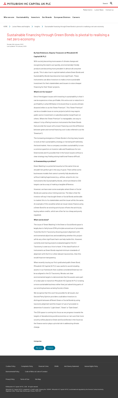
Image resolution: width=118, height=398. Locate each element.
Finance (50, 348)
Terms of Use (24, 379)
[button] (107, 3)
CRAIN (56, 366)
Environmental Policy (12, 372)
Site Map (38, 379)
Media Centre (87, 10)
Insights (37, 26)
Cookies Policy (10, 366)
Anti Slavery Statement (71, 366)
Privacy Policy (10, 379)
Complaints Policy (27, 366)
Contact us (110, 10)
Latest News (98, 10)
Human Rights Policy (91, 366)
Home (5, 26)
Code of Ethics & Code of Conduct (36, 372)
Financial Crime (44, 366)
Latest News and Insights (21, 26)
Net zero (39, 348)
